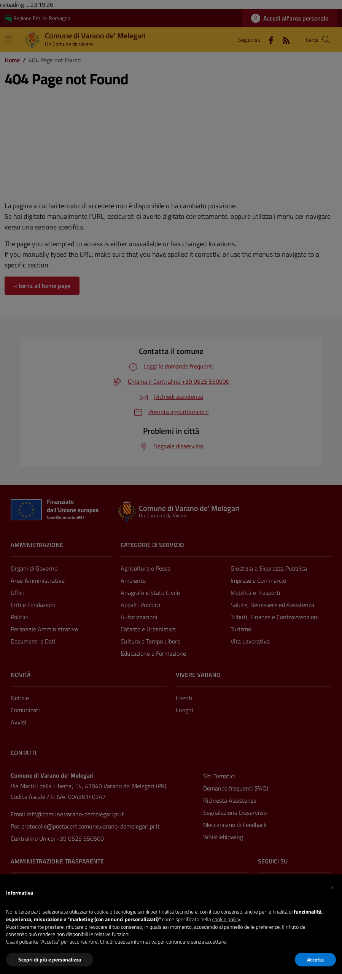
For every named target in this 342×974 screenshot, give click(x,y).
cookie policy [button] (226, 919)
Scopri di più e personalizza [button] (49, 959)
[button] (332, 887)
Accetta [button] (315, 959)
